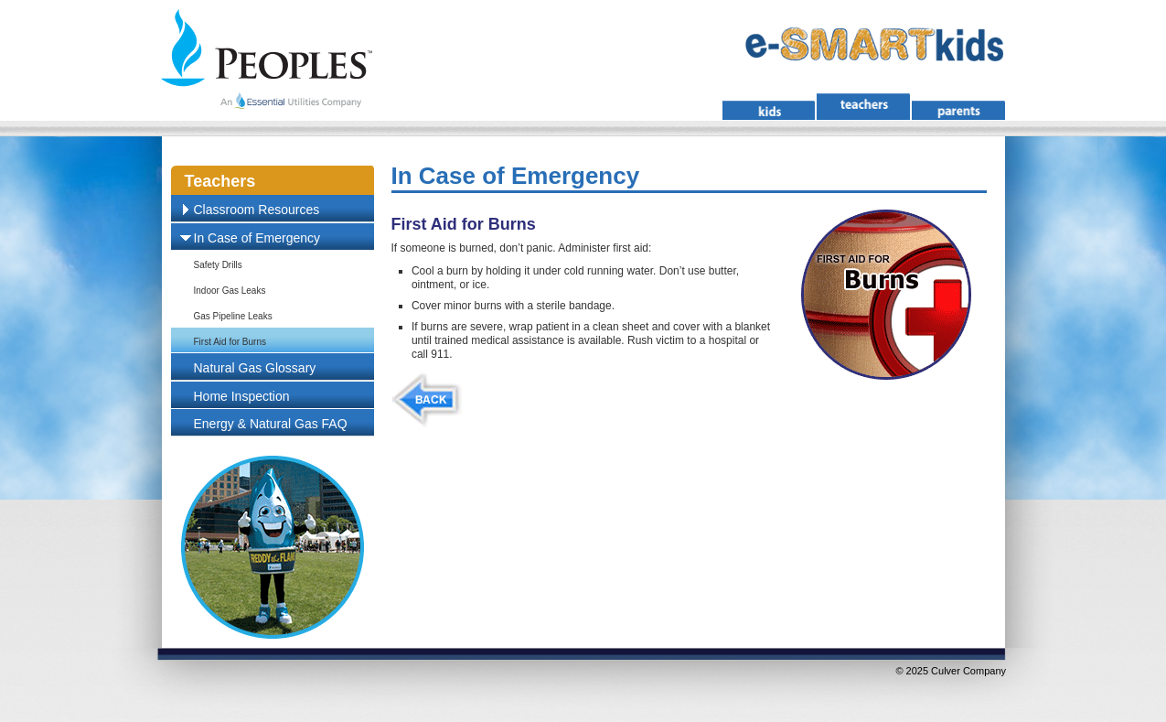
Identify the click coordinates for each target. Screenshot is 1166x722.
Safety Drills (218, 265)
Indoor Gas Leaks (230, 291)
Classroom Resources (257, 209)
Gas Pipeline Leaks (233, 316)
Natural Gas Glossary (255, 368)
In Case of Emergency (257, 238)
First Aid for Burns (230, 342)
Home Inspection (242, 396)
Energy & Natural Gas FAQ (271, 423)
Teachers (220, 181)
